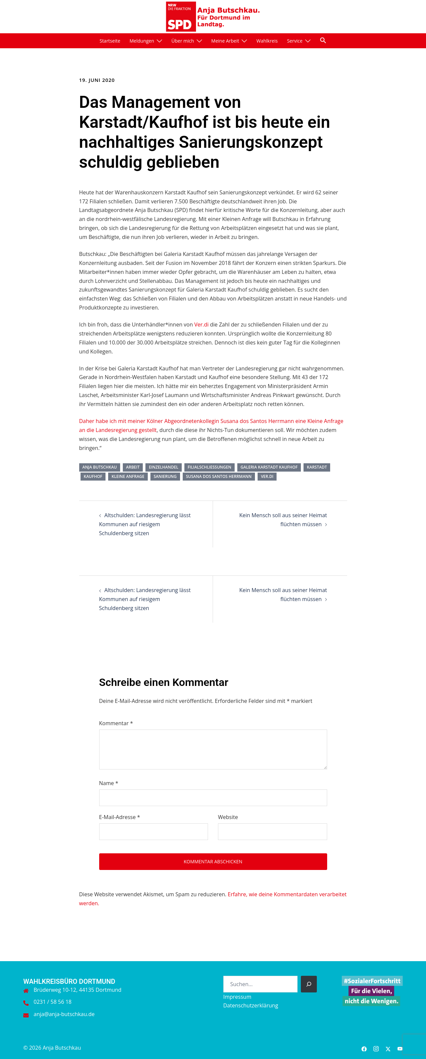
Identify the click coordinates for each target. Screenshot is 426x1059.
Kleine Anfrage (127, 476)
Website (228, 817)
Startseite (110, 41)
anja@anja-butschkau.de (64, 1014)
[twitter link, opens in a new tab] (388, 1047)
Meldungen (141, 41)
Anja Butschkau (100, 467)
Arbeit (133, 467)
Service (294, 41)
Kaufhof (93, 476)
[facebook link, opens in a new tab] (364, 1047)
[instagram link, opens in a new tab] (376, 1047)
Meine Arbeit (225, 41)
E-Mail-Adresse (119, 817)
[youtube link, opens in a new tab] (400, 1047)
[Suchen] (309, 984)
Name (108, 783)
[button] (323, 40)
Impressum (237, 996)
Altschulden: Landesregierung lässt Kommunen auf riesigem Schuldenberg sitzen (145, 524)
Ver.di (201, 324)
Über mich (182, 41)
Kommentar (116, 723)
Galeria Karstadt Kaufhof (269, 467)
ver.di (267, 476)
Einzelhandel (163, 467)
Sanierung (165, 476)
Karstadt (317, 467)
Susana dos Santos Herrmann (219, 476)
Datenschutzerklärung (250, 1005)
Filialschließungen (209, 467)
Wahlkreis (267, 41)
